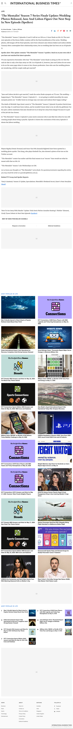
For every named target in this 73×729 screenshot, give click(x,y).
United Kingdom (40, 713)
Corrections (21, 718)
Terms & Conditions (23, 711)
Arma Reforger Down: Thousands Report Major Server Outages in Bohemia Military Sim (51, 621)
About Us (21, 706)
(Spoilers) (34, 213)
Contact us (21, 708)
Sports (2, 711)
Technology (4, 713)
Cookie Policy (22, 716)
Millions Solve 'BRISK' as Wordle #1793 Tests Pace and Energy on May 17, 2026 (51, 630)
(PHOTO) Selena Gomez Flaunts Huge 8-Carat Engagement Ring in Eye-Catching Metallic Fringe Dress (53, 494)
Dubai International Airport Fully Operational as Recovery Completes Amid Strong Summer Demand (16, 621)
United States (39, 716)
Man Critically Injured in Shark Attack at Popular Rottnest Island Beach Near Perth (16, 611)
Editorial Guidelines (54, 226)
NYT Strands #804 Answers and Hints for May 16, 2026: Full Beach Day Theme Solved (16, 630)
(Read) (3, 184)
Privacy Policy (22, 713)
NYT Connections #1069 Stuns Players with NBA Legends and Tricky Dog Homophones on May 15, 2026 (53, 321)
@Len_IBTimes (18, 29)
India (37, 708)
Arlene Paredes (7, 29)
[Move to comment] (70, 30)
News (2, 708)
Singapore (38, 711)
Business (3, 706)
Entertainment (4, 716)
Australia (38, 706)
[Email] (67, 30)
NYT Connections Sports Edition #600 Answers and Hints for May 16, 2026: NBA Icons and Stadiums (15, 640)
